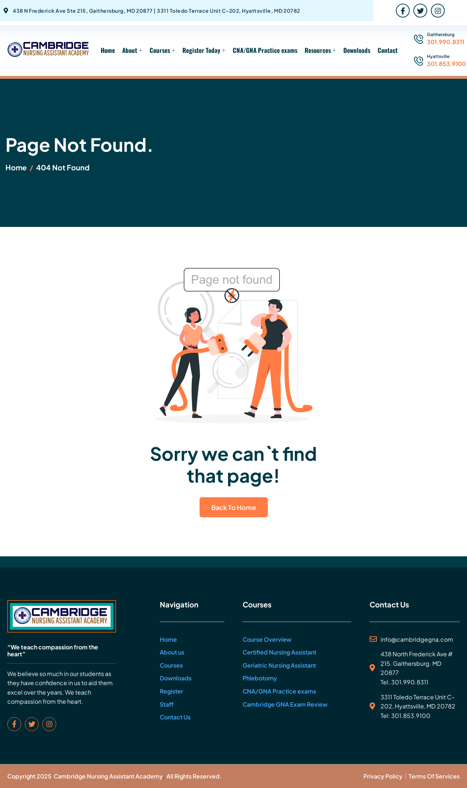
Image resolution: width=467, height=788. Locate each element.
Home (108, 50)
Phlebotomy (260, 678)
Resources (320, 50)
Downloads (356, 50)
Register (171, 691)
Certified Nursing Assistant (279, 652)
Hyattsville (438, 56)
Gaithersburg (441, 34)
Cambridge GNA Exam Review (285, 704)
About (132, 50)
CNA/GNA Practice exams (265, 50)
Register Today (203, 50)
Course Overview (267, 639)
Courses (162, 50)
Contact (388, 50)
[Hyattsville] (418, 61)
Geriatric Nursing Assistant (279, 665)
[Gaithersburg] (418, 39)
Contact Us (175, 717)
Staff (167, 704)
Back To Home (233, 507)
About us (172, 652)
